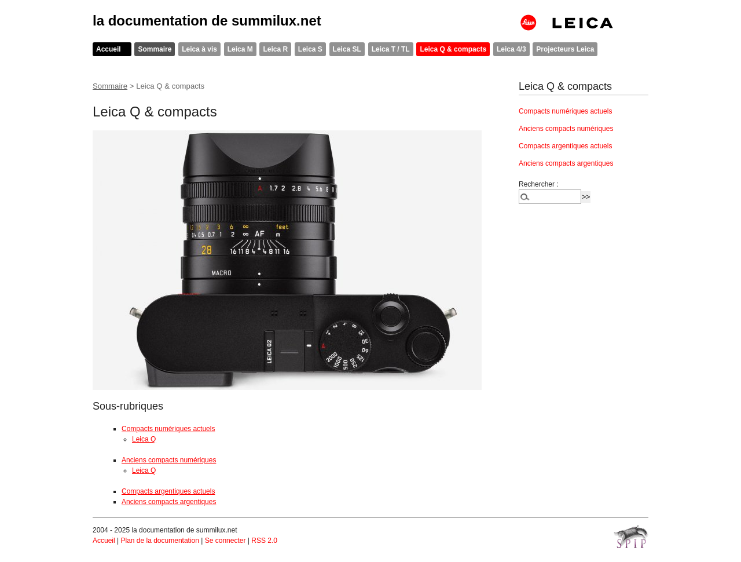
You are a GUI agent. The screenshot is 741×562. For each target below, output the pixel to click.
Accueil (108, 49)
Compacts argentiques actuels (168, 491)
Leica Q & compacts (453, 49)
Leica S (310, 49)
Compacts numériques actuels (168, 429)
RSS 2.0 (264, 541)
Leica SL (347, 49)
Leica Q (144, 439)
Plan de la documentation (159, 541)
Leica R (275, 49)
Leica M (240, 49)
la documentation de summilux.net (207, 20)
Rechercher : (539, 184)
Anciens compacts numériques (169, 460)
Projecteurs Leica (565, 49)
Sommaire (154, 49)
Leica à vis (199, 49)
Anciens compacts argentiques (169, 502)
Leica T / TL (391, 49)
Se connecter (225, 541)
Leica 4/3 (511, 49)
